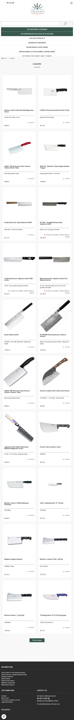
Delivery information (7, 680)
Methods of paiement (8, 683)
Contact (3, 696)
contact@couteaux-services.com (49, 704)
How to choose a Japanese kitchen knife (14, 674)
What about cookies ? (8, 685)
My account (5, 698)
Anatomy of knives (7, 676)
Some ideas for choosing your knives (13, 672)
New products (5, 678)
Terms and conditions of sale (10, 700)
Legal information (7, 702)
